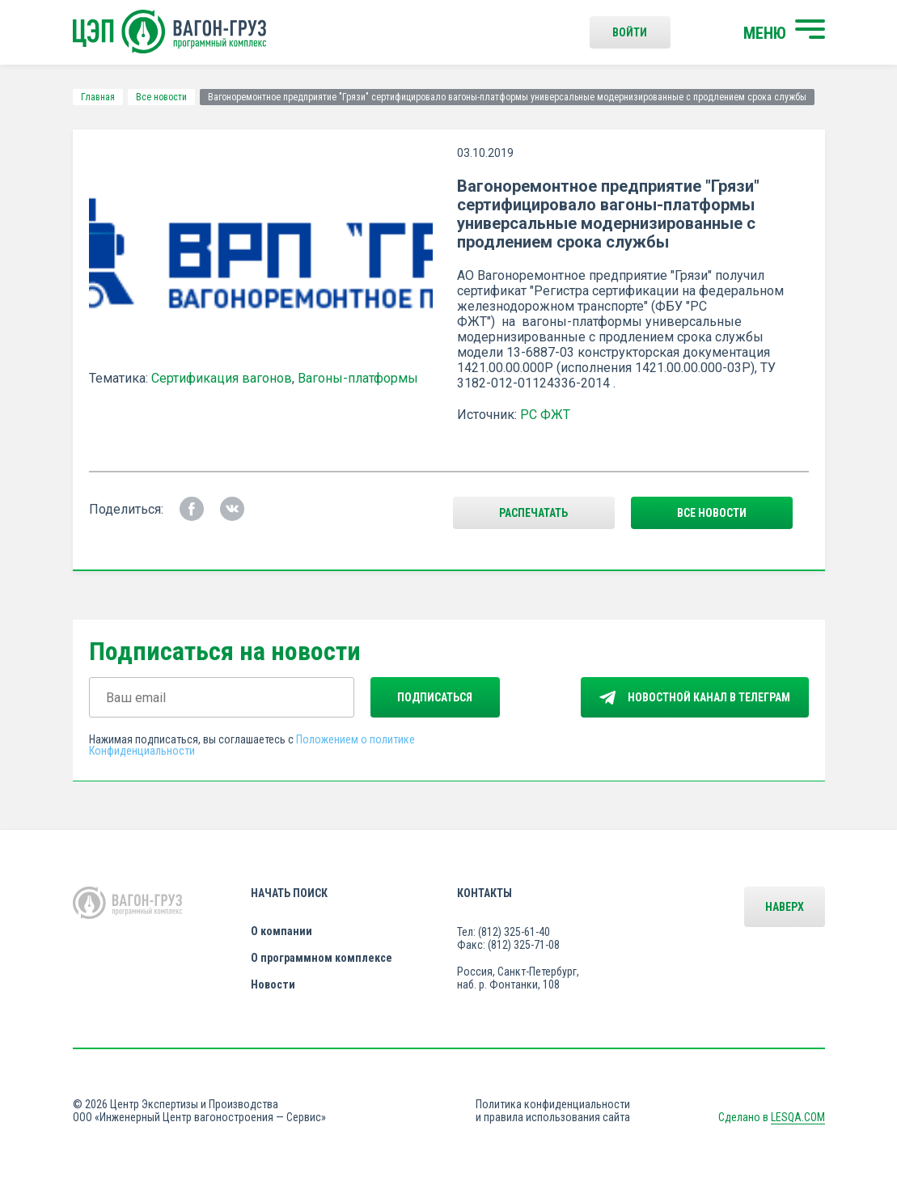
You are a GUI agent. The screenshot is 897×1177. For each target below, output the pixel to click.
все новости (712, 512)
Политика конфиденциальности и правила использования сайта (553, 1111)
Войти (629, 32)
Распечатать (533, 512)
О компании (281, 931)
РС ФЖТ (545, 414)
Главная (98, 97)
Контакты (484, 893)
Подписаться (434, 697)
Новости (273, 984)
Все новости (161, 97)
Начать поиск (289, 893)
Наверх (784, 906)
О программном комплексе (321, 957)
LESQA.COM (798, 1117)
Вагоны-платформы (358, 378)
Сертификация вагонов (221, 378)
